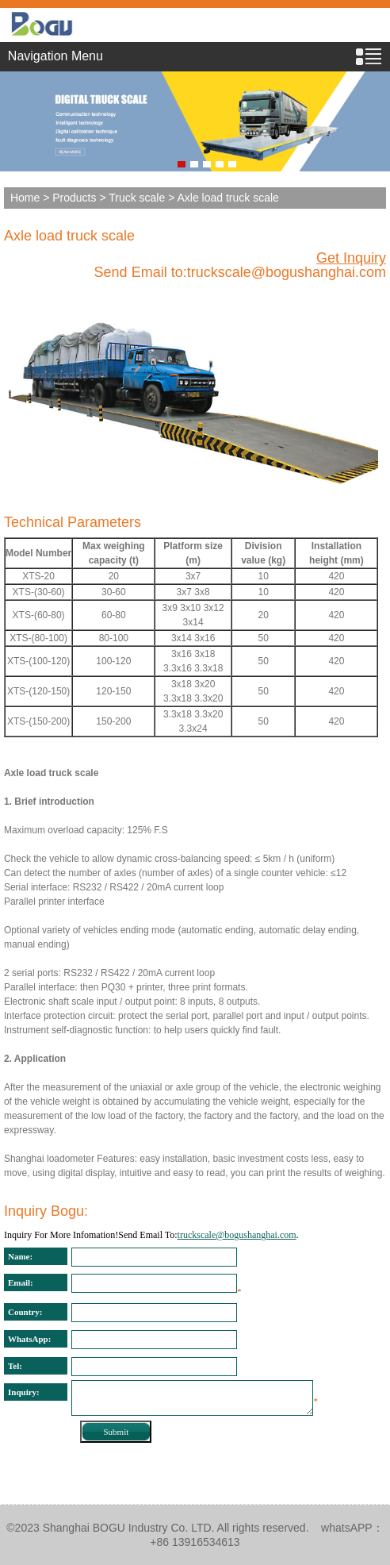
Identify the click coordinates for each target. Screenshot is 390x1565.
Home (25, 197)
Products (74, 197)
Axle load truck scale (69, 236)
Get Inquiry (351, 258)
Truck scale (137, 197)
